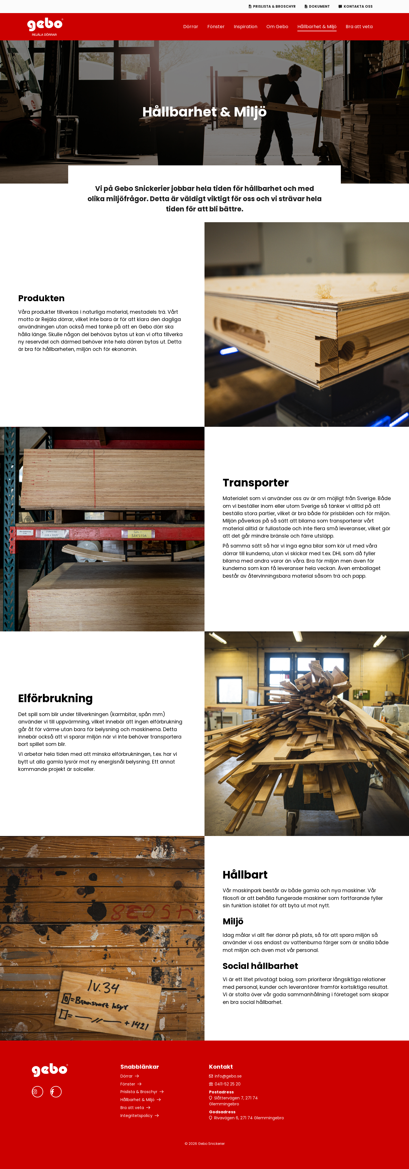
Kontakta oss (358, 6)
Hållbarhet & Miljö (317, 26)
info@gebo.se (228, 1076)
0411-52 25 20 (228, 1084)
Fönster (216, 26)
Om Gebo (277, 26)
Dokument (318, 6)
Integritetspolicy (136, 1116)
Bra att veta (359, 26)
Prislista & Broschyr (272, 6)
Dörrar (190, 26)
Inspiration (245, 26)
